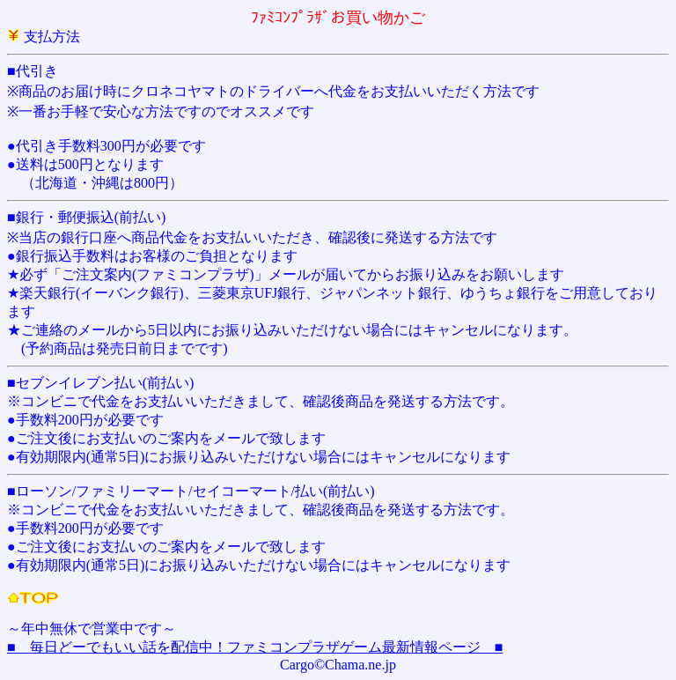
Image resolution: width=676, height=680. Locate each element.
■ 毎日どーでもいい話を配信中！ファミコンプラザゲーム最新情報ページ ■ (255, 646)
